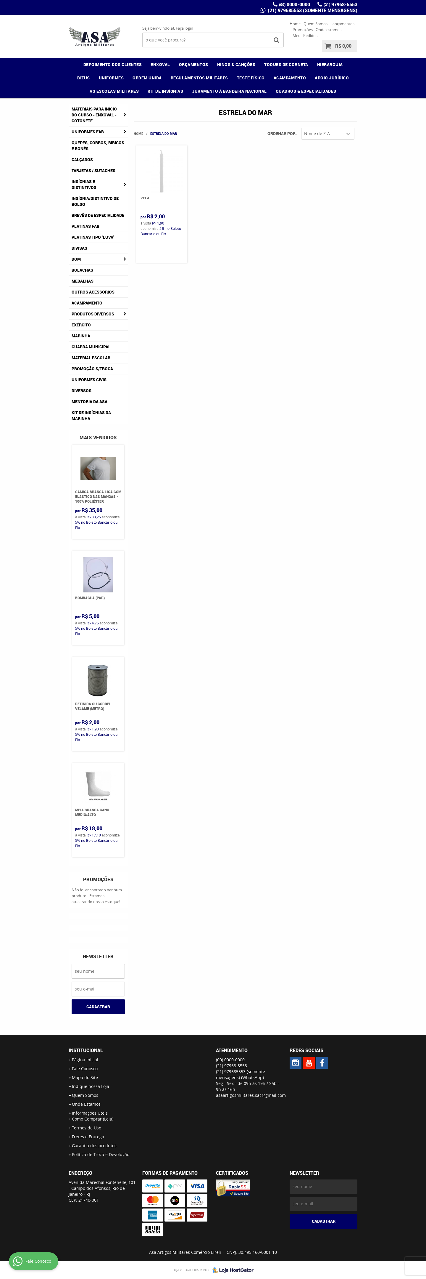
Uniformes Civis (89, 379)
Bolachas (82, 270)
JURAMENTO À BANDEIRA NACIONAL (229, 91)
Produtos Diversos (93, 314)
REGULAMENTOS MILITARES (199, 78)
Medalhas (82, 281)
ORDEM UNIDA (147, 78)
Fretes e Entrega (88, 1136)
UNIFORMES (111, 78)
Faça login (184, 28)
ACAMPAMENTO (290, 78)
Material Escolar (91, 357)
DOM (76, 259)
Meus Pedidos (305, 35)
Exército (81, 325)
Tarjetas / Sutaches (93, 170)
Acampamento (87, 303)
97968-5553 (340, 4)
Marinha (81, 336)
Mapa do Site (85, 1077)
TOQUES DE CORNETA (286, 64)
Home (295, 23)
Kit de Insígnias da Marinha (91, 415)
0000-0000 (294, 4)
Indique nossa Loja (90, 1086)
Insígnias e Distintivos (84, 184)
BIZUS (83, 78)
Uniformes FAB (88, 131)
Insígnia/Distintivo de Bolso (95, 201)
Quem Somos (315, 23)
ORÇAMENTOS (193, 64)
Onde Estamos (86, 1104)
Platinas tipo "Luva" (93, 237)
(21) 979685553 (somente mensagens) (312, 10)
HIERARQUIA (330, 64)
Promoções (303, 29)
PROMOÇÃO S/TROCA (92, 368)
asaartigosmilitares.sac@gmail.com (251, 1095)
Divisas (79, 248)
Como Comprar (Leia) (92, 1119)
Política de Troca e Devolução (100, 1154)
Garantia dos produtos (94, 1145)
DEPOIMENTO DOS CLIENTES (112, 64)
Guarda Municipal (91, 347)
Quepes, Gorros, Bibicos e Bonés (98, 145)
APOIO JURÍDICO (332, 78)
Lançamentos (342, 23)
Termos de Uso (86, 1128)
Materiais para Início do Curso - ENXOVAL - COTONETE (94, 115)
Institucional (86, 1050)
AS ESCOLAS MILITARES (114, 91)
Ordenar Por (281, 133)
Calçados (82, 159)
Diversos (81, 390)
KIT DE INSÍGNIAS (165, 91)
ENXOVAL (160, 64)
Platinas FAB (85, 226)
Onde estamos (328, 29)
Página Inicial (85, 1059)
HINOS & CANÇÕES (236, 64)
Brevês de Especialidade (98, 215)
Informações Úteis (90, 1113)
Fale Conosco (85, 1068)
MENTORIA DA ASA (89, 401)
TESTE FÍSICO (251, 78)
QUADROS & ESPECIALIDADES (306, 91)
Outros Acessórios (93, 292)
